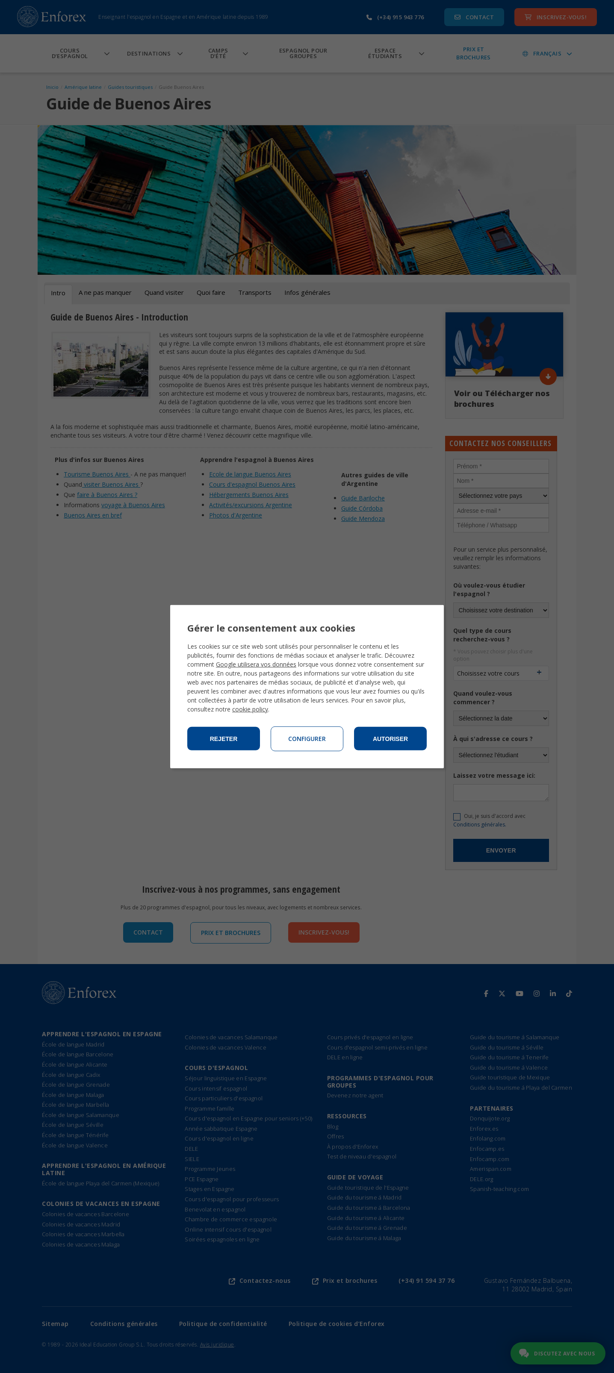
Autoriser (390, 738)
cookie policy (250, 709)
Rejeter (224, 738)
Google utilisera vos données (256, 664)
